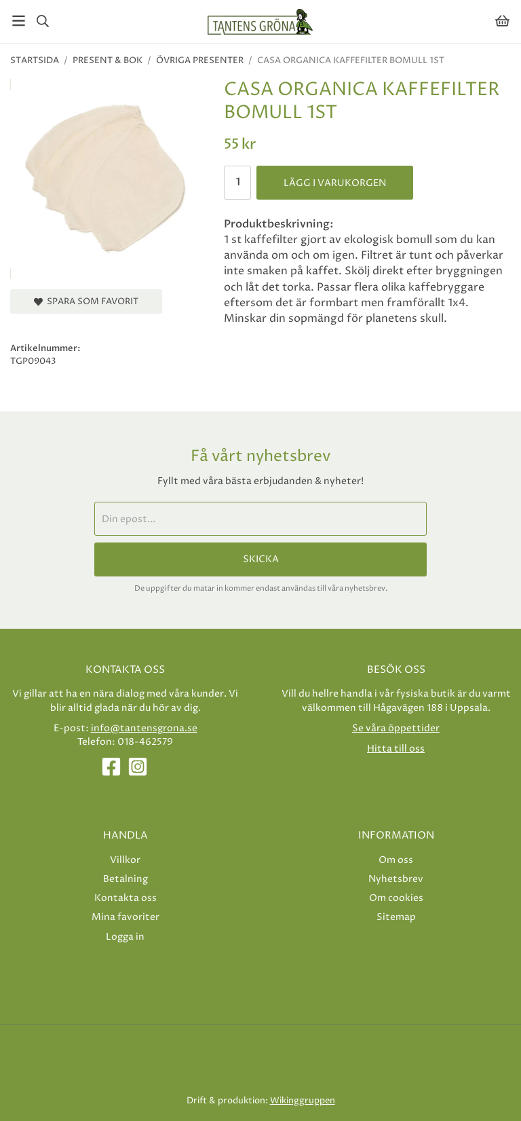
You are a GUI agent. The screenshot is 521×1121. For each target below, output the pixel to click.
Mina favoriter (125, 917)
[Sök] (42, 21)
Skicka (261, 559)
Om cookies (396, 898)
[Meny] (19, 21)
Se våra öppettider (396, 728)
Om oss (396, 859)
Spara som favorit (86, 301)
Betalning (125, 878)
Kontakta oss (125, 898)
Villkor (125, 859)
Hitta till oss (396, 748)
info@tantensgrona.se (144, 728)
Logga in (125, 936)
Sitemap (396, 917)
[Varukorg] (502, 21)
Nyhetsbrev (395, 878)
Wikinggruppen (302, 1101)
